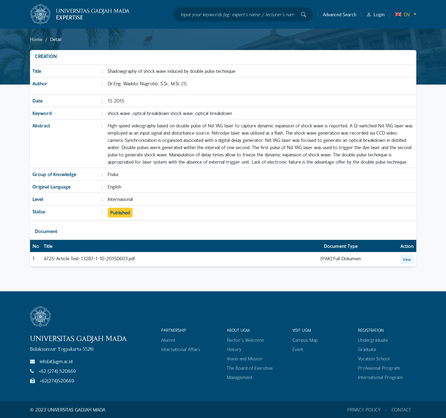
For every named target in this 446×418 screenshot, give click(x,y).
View (407, 259)
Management (240, 377)
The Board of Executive (250, 368)
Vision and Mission (244, 358)
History (234, 349)
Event (297, 349)
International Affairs (180, 349)
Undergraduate (373, 340)
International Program (380, 377)
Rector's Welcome (245, 340)
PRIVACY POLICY (364, 409)
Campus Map (305, 340)
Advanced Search (339, 14)
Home (36, 39)
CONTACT (401, 409)
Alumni (168, 340)
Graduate (367, 349)
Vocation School (374, 358)
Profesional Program (379, 368)
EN (402, 14)
